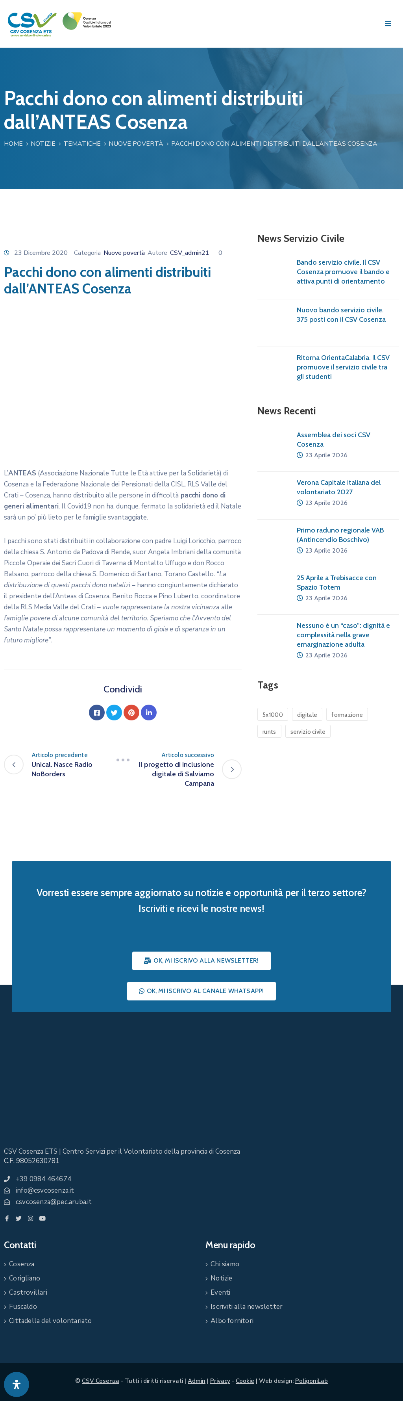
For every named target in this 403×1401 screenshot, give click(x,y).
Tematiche (82, 143)
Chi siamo (225, 1264)
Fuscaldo (23, 1306)
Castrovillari (28, 1292)
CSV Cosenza (100, 1381)
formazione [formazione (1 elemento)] (347, 714)
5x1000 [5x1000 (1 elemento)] (273, 714)
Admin (196, 1381)
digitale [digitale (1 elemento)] (307, 714)
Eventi (220, 1292)
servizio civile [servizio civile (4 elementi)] (308, 731)
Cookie (245, 1381)
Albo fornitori (232, 1320)
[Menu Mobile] (388, 23)
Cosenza (21, 1264)
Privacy (220, 1381)
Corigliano (24, 1278)
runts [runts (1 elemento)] (269, 731)
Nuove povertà (136, 143)
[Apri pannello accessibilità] (16, 1384)
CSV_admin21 (189, 253)
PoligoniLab (311, 1381)
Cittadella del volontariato (50, 1320)
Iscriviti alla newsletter (247, 1306)
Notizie (43, 143)
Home (13, 143)
